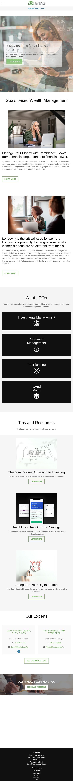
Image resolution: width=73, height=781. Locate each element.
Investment (36, 773)
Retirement (36, 771)
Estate (36, 775)
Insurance (36, 777)
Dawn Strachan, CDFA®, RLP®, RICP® (19, 632)
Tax (36, 780)
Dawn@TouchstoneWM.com (20, 647)
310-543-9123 (20, 643)
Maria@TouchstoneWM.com (55, 647)
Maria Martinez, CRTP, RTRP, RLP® (54, 632)
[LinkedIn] (18, 651)
